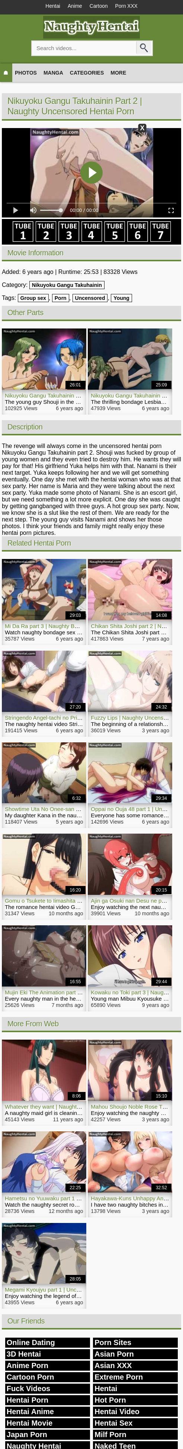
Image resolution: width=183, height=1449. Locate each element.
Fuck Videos (28, 1389)
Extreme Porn (118, 1378)
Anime (74, 7)
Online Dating (31, 1343)
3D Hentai (24, 1355)
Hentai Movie (29, 1424)
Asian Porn (114, 1355)
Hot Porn (110, 1401)
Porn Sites (112, 1343)
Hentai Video (116, 1412)
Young (121, 298)
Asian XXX (113, 1366)
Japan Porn (27, 1435)
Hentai (49, 7)
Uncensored (90, 298)
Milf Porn (110, 1435)
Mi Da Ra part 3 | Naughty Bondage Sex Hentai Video (71, 626)
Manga (53, 73)
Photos (26, 73)
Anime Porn (27, 1366)
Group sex (33, 298)
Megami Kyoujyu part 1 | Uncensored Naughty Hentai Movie (79, 1290)
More (118, 73)
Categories (87, 73)
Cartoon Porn (30, 1378)
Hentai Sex (113, 1424)
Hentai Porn (27, 1401)
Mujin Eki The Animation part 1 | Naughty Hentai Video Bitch (79, 993)
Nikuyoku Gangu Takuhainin (67, 285)
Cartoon (99, 7)
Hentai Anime (30, 1412)
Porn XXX (129, 7)
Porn (61, 298)
